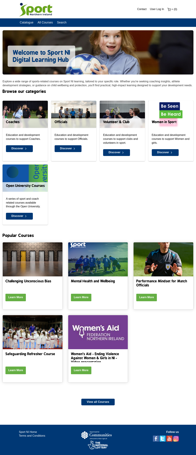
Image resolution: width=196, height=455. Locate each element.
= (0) (172, 9)
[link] (36, 10)
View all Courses (98, 401)
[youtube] (169, 438)
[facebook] (156, 438)
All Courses (45, 22)
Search (62, 22)
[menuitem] (143, 9)
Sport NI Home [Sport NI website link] (28, 432)
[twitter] (163, 438)
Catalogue (26, 22)
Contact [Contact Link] (141, 9)
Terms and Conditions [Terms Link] (32, 435)
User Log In (157, 9)
